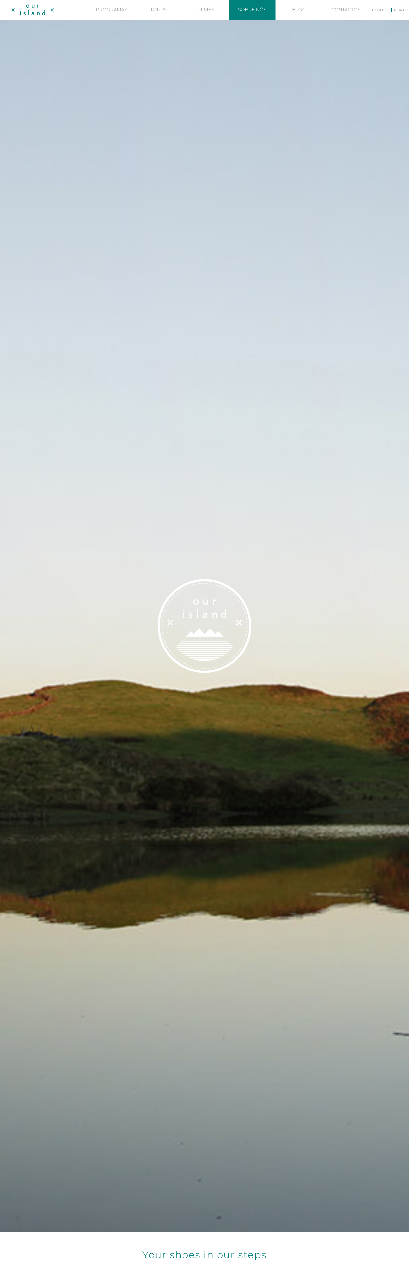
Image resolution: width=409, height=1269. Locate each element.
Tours (158, 9)
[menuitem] (380, 10)
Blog (299, 9)
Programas (111, 9)
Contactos (345, 9)
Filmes (205, 9)
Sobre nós (252, 9)
